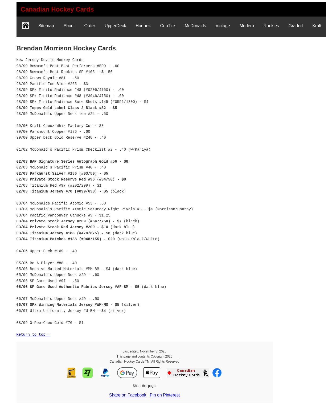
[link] (57, 9)
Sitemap (46, 25)
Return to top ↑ (33, 334)
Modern (247, 25)
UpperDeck (115, 25)
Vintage (223, 25)
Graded (296, 25)
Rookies (271, 25)
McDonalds (195, 25)
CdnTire (167, 25)
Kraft (316, 25)
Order (89, 25)
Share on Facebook (127, 395)
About (69, 25)
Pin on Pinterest (165, 395)
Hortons (143, 25)
